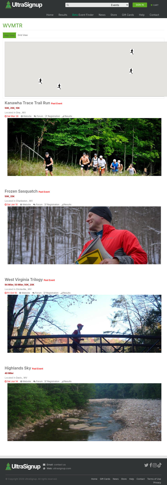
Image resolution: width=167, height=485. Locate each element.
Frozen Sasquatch (27, 191)
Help (142, 14)
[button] (40, 81)
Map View (9, 35)
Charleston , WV (24, 201)
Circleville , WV (24, 289)
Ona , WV (21, 112)
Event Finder (83, 14)
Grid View (23, 35)
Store (113, 14)
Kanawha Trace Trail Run (33, 103)
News (102, 14)
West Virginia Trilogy (30, 279)
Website (27, 116)
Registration (54, 116)
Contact (154, 14)
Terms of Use (154, 479)
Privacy (157, 482)
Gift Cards (128, 14)
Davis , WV (21, 377)
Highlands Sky (24, 368)
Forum (40, 116)
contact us (60, 464)
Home (49, 14)
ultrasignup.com (62, 468)
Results (63, 14)
